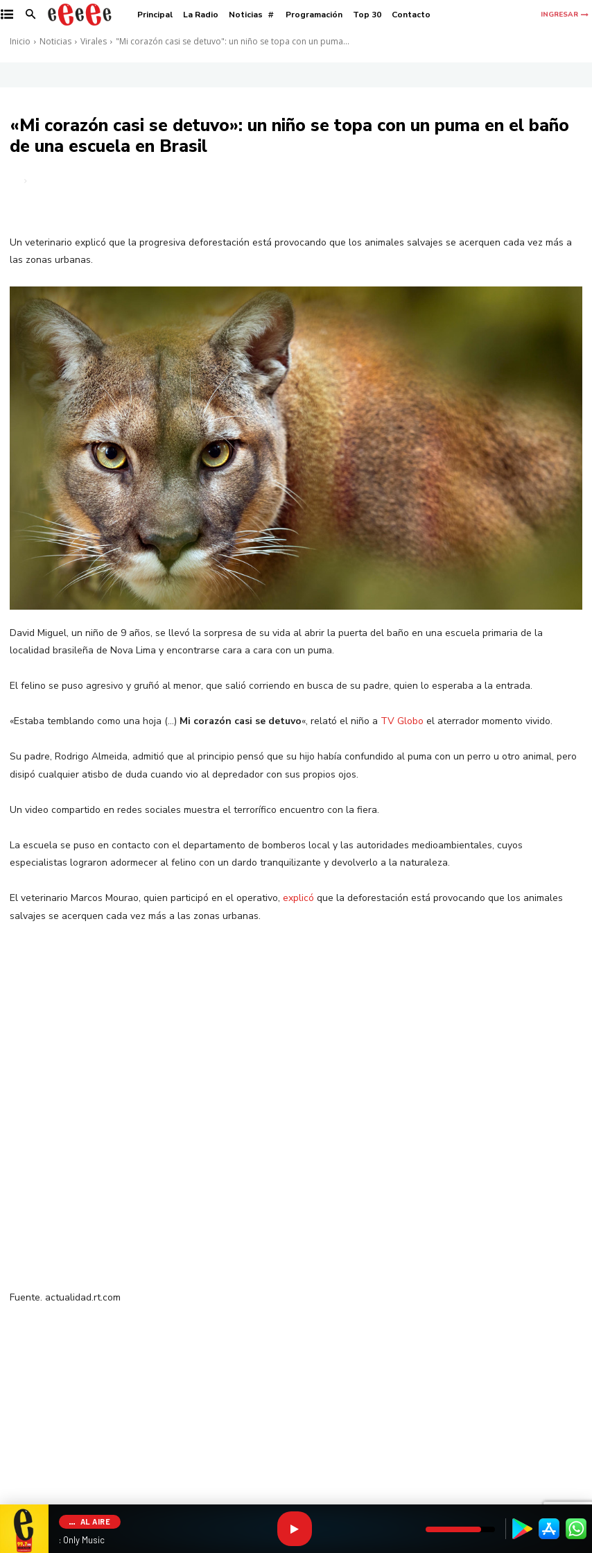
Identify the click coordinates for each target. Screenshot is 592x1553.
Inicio (20, 41)
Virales (93, 41)
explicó (298, 897)
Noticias (55, 41)
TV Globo (402, 721)
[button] (31, 15)
